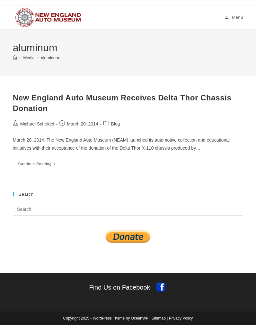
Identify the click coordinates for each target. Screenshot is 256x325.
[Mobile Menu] (234, 17)
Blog (115, 123)
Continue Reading (39, 165)
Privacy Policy (181, 318)
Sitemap (159, 318)
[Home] (15, 57)
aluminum (50, 57)
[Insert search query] (128, 209)
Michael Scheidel (37, 123)
